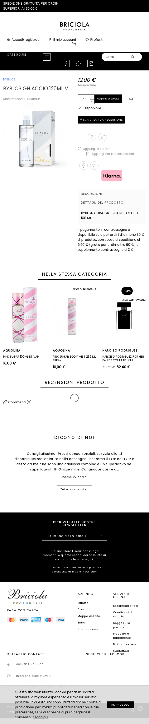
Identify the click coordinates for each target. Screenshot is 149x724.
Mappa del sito (89, 616)
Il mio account (88, 629)
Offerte (83, 603)
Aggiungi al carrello (108, 98)
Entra (81, 623)
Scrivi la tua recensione (101, 119)
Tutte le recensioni (74, 489)
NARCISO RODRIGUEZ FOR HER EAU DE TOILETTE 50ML (123, 358)
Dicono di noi (74, 437)
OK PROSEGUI (120, 704)
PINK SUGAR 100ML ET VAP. (21, 356)
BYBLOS (9, 79)
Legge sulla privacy (121, 625)
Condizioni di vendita (123, 614)
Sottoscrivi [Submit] (100, 536)
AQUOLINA (11, 350)
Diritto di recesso (126, 644)
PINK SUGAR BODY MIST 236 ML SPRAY (74, 358)
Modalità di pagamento (122, 636)
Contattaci (85, 609)
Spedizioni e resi (125, 606)
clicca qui (40, 717)
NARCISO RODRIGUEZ (120, 350)
